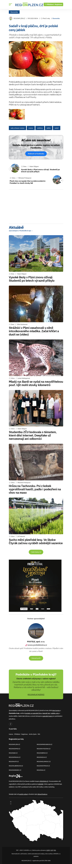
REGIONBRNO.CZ (42, 753)
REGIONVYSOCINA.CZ (43, 748)
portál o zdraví (23, 794)
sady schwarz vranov (17, 128)
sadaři (57, 128)
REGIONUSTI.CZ (14, 761)
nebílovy (40, 128)
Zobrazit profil (36, 658)
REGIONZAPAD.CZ (14, 748)
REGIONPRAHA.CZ (14, 757)
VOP (52, 850)
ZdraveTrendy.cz (42, 794)
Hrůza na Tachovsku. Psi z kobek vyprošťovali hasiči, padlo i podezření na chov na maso (35, 489)
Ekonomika (14, 12)
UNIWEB (40, 784)
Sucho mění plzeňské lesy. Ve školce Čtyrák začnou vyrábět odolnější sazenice (36, 541)
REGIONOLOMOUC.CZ (44, 761)
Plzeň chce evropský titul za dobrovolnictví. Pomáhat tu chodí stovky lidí (28, 182)
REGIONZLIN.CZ (42, 757)
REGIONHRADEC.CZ (15, 770)
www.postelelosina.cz (36, 645)
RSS (39, 734)
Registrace (58, 4)
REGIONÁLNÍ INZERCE (36, 695)
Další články (36, 552)
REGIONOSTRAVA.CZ (43, 766)
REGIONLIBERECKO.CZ (16, 766)
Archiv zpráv (33, 734)
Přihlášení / (49, 4)
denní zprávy (56, 710)
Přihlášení (17, 734)
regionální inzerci (47, 716)
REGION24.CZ (41, 770)
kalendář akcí (46, 713)
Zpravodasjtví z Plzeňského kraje (21, 231)
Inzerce (11, 734)
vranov (30, 128)
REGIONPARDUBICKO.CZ (44, 744)
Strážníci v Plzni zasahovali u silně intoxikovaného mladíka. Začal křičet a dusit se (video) (34, 331)
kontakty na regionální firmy (33, 713)
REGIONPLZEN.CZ (19, 18)
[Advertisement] (36, 206)
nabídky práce (55, 713)
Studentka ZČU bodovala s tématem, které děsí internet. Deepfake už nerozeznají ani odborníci (33, 435)
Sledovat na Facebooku (36, 154)
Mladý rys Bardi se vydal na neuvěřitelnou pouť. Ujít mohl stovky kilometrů (36, 383)
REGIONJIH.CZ (13, 753)
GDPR (48, 850)
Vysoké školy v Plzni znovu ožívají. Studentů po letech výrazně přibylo (31, 278)
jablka (49, 128)
